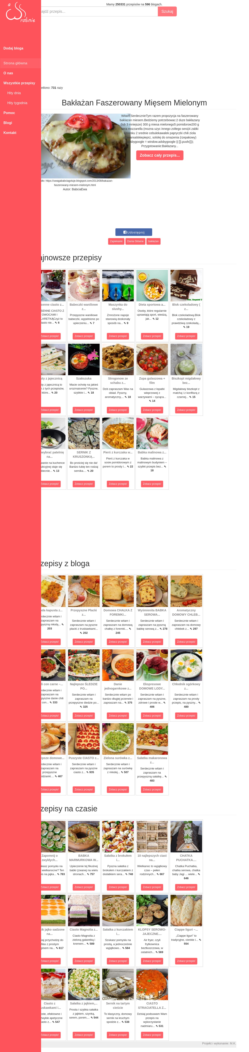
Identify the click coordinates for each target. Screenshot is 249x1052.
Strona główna (15, 63)
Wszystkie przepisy (19, 83)
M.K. (244, 1043)
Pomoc (9, 113)
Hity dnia (12, 93)
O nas (8, 73)
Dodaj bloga (13, 48)
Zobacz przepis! (60, 336)
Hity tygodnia (15, 103)
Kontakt (9, 133)
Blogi (7, 123)
